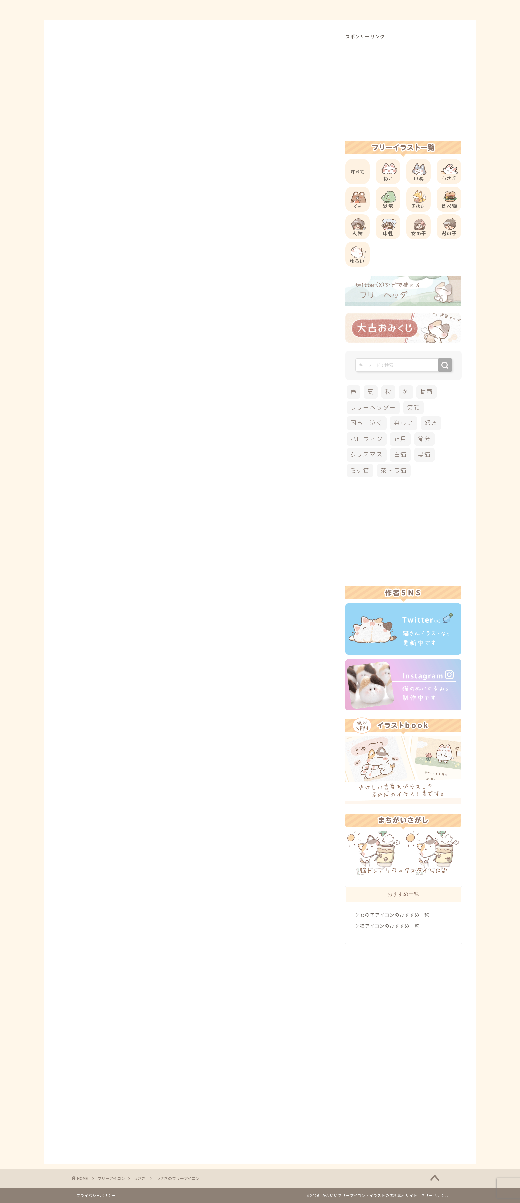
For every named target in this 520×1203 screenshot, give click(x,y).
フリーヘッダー (373, 407)
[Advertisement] (198, 236)
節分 (424, 439)
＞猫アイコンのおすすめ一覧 (387, 925)
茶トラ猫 (394, 470)
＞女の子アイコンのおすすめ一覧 (392, 914)
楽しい (404, 423)
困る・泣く (366, 423)
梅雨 (426, 392)
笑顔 (413, 407)
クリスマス (366, 454)
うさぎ (79, 46)
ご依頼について (425, 10)
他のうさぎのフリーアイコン (133, 372)
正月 (400, 439)
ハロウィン (366, 439)
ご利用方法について (329, 10)
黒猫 (424, 454)
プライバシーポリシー (96, 1195)
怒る (431, 423)
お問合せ (379, 10)
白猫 (400, 454)
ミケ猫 (360, 470)
